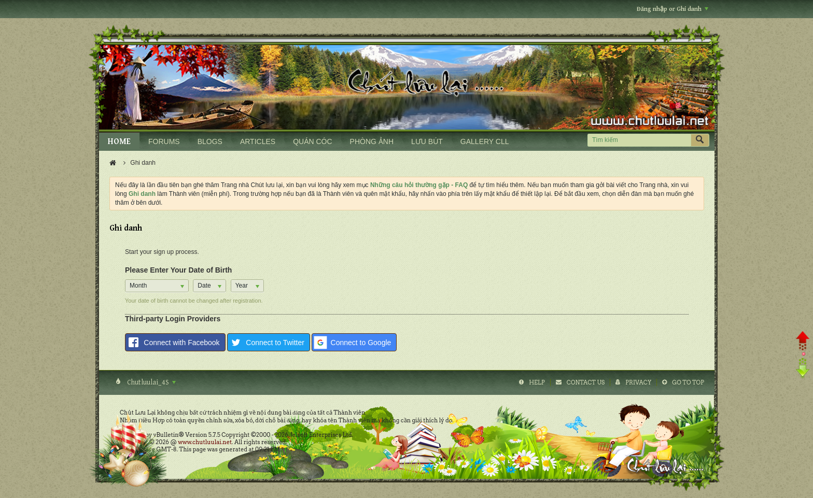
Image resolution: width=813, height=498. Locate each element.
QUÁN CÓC (312, 141)
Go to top (688, 382)
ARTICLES (257, 141)
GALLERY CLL (484, 141)
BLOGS (210, 141)
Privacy (638, 382)
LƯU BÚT (427, 141)
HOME (119, 142)
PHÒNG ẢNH (372, 141)
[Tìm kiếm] (639, 140)
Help (537, 382)
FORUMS (164, 141)
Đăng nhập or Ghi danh (672, 9)
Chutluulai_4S (150, 382)
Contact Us (586, 382)
